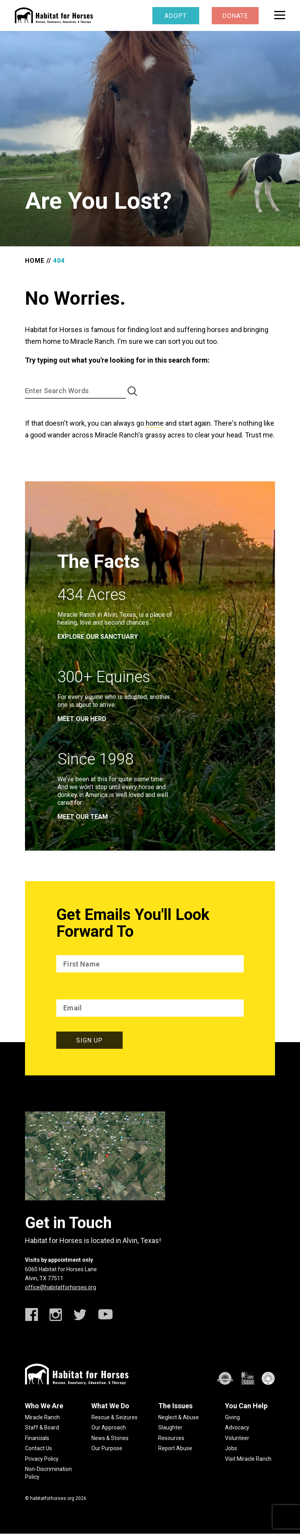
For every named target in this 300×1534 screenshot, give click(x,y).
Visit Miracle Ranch (248, 1459)
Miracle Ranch (42, 1417)
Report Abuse (175, 1448)
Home (35, 260)
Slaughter (170, 1427)
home (155, 423)
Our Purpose (106, 1448)
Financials (37, 1438)
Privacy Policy (42, 1459)
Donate (235, 16)
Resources (171, 1438)
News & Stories (110, 1438)
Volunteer (237, 1438)
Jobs (231, 1448)
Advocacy (237, 1427)
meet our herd (81, 719)
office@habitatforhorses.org (60, 1287)
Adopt (175, 16)
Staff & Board (42, 1427)
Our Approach (108, 1427)
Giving (232, 1417)
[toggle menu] (279, 15)
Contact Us (38, 1448)
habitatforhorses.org (52, 1498)
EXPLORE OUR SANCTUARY (97, 636)
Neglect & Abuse (178, 1417)
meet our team (82, 816)
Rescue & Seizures (114, 1417)
